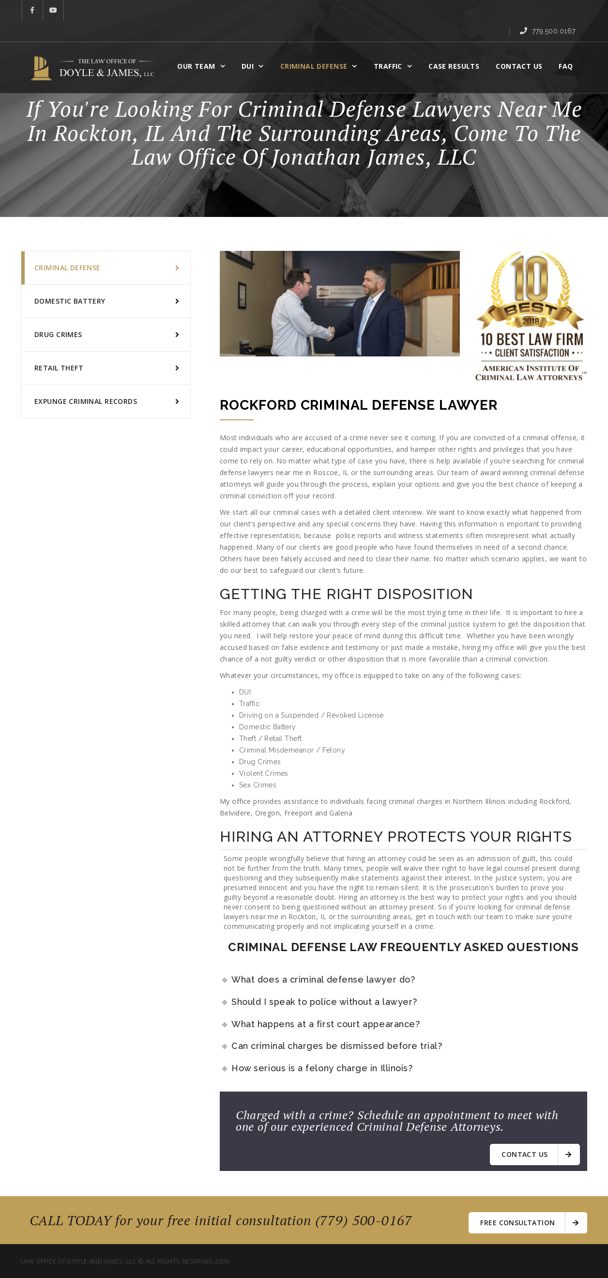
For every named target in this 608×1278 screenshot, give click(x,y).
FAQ (569, 46)
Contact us (536, 1154)
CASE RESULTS (457, 46)
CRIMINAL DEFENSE (317, 46)
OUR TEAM (200, 46)
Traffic (392, 46)
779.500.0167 (554, 11)
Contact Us (523, 46)
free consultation (529, 1221)
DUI (251, 46)
